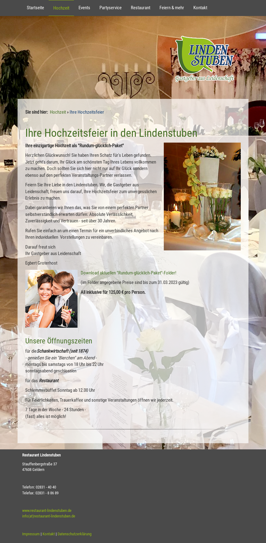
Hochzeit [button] (61, 8)
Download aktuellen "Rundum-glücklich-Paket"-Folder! (128, 273)
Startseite (35, 7)
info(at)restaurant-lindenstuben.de (48, 516)
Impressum (31, 534)
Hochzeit (58, 112)
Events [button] (84, 7)
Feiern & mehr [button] (171, 7)
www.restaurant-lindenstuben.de (46, 510)
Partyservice (110, 7)
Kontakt (48, 534)
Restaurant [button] (140, 7)
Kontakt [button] (200, 7)
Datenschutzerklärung (74, 534)
